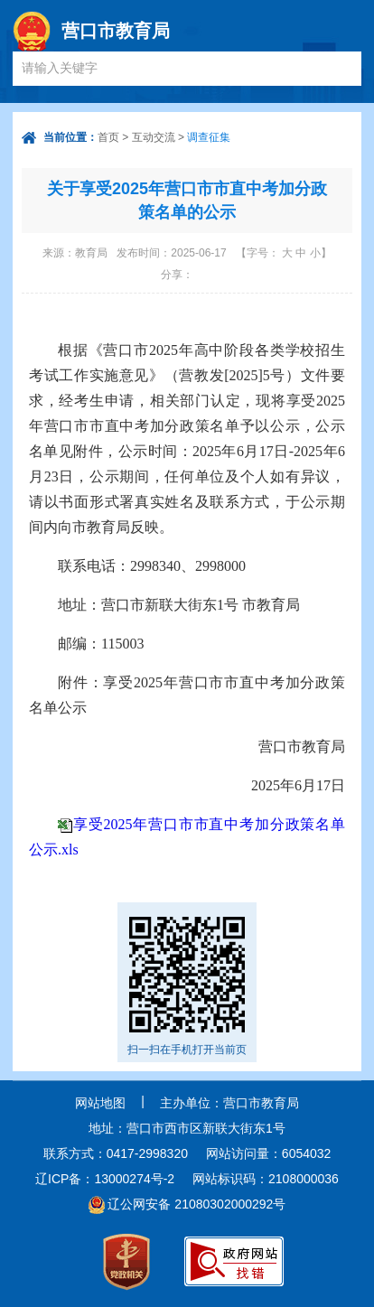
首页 (108, 137)
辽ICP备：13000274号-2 (104, 1179)
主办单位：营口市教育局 (229, 1103)
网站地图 (100, 1103)
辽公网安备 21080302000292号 (196, 1204)
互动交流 (153, 137)
